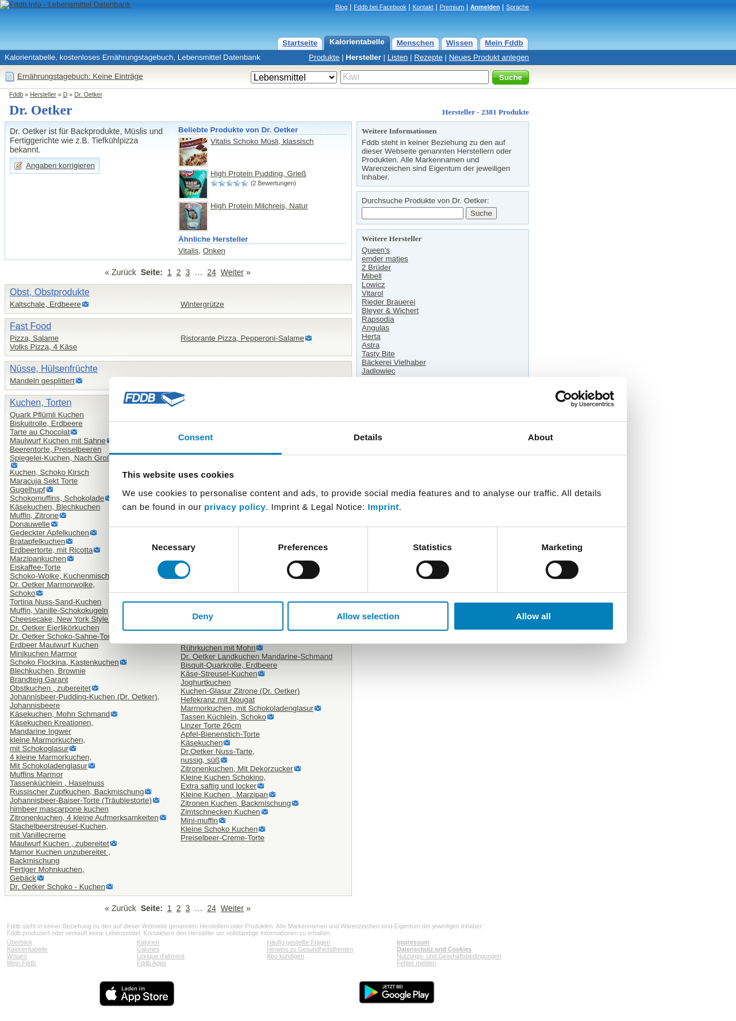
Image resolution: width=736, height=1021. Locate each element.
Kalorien (148, 942)
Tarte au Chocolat (40, 432)
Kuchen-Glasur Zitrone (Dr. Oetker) (240, 691)
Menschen (415, 43)
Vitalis (188, 250)
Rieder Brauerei (388, 302)
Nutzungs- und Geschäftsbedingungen (449, 956)
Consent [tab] (195, 437)
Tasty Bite (378, 353)
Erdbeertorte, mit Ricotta (51, 550)
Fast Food (30, 326)
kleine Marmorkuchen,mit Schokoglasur (47, 744)
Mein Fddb (504, 43)
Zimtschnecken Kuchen (220, 811)
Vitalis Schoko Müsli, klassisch (262, 141)
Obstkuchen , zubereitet (50, 688)
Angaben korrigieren (60, 165)
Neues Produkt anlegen (489, 57)
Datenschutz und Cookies (434, 949)
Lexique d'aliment (161, 956)
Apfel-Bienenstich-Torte (220, 734)
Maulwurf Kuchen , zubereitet (59, 843)
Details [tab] (368, 437)
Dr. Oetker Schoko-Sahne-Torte (63, 636)
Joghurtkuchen (206, 682)
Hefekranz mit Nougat (218, 699)
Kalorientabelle (357, 41)
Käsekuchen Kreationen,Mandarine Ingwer (51, 727)
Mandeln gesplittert (42, 380)
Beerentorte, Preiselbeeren (55, 449)
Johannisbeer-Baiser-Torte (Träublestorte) (81, 800)
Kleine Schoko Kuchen (219, 829)
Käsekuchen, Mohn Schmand (60, 714)
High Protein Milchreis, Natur (259, 205)
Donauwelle (30, 524)
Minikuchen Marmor (43, 653)
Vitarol (373, 293)
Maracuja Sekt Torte (44, 481)
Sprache (517, 6)
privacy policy (235, 507)
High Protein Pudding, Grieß (258, 173)
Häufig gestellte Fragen (298, 942)
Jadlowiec (379, 371)
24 (211, 272)
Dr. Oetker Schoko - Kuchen (57, 886)
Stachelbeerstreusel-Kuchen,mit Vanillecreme (59, 830)
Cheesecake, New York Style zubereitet (77, 619)
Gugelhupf (27, 489)
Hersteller (363, 57)
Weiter (232, 272)
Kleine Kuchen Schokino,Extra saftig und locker (223, 781)
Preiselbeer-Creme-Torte (222, 837)
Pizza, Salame (34, 338)
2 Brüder (376, 267)
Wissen (459, 43)
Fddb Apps (151, 962)
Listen (398, 57)
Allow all (533, 616)
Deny (202, 616)
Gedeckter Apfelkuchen (49, 532)
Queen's (376, 250)
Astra (370, 345)
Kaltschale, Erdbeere (45, 304)
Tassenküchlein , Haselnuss (57, 783)
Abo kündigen (285, 956)
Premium (451, 6)
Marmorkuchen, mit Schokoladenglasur (247, 708)
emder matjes (385, 258)
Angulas (375, 327)
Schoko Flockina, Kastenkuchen (64, 662)
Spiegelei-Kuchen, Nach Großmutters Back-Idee (92, 458)
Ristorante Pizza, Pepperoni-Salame (242, 338)
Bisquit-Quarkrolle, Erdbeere (229, 665)
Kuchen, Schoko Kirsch (49, 472)
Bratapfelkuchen (37, 541)
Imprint (382, 507)
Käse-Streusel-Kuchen (219, 673)
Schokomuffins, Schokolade (57, 498)
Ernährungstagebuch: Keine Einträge (80, 76)
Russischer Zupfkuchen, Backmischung (77, 791)
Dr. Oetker (88, 94)
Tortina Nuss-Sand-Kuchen (55, 601)
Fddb (16, 94)
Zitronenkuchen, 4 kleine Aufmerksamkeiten (84, 817)
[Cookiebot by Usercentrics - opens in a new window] (563, 398)
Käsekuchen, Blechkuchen (55, 506)
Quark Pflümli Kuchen (47, 414)
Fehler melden (416, 962)
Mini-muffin (199, 820)
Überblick (19, 942)
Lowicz (373, 284)
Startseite (299, 43)
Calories (148, 949)
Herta (371, 336)
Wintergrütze (202, 304)
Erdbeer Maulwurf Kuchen (54, 645)
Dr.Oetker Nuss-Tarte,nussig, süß (218, 755)
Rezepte (428, 57)
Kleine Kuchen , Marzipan (224, 794)
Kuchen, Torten (40, 402)
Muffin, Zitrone (34, 515)
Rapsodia (378, 319)
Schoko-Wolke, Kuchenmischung (66, 576)
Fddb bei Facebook (380, 6)
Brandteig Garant (39, 679)
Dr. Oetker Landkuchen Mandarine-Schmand (257, 656)
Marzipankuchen (38, 558)
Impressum (413, 942)
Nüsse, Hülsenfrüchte (54, 369)
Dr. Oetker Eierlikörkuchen (54, 627)
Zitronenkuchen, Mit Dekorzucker (237, 768)
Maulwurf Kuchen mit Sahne (58, 440)
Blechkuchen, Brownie (48, 670)
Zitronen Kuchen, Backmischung (236, 803)
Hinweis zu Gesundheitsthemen (310, 949)
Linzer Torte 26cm (211, 725)
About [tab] (540, 437)
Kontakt (422, 6)
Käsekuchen (202, 742)
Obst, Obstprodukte (50, 292)
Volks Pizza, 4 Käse (43, 346)
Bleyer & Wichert (390, 310)
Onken (214, 250)
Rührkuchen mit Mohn (218, 647)
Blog (341, 6)
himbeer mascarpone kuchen (59, 809)
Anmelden (485, 6)
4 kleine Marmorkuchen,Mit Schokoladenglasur (50, 761)
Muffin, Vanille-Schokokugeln (59, 610)
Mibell (372, 276)
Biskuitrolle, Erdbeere (46, 423)
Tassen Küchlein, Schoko (223, 717)
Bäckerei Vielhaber (394, 362)
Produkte (324, 57)
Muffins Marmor (36, 774)
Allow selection (367, 616)
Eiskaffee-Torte (35, 567)
